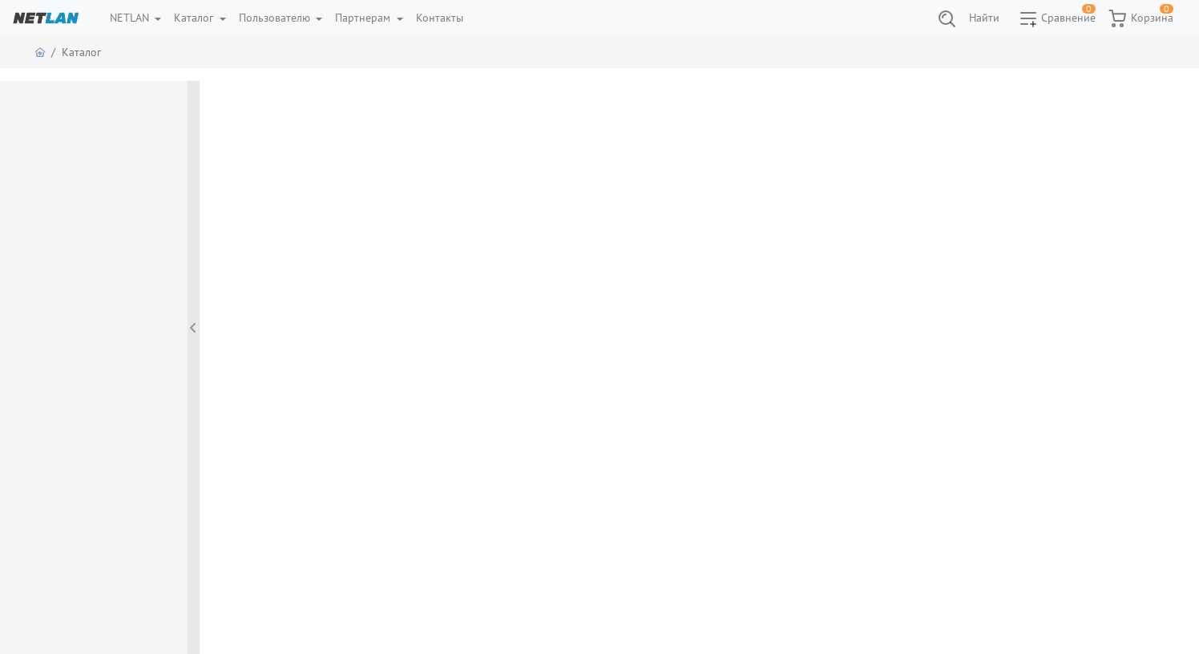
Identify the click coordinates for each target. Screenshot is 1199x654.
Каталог (195, 17)
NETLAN (131, 17)
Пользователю (276, 17)
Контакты (439, 17)
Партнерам (364, 17)
